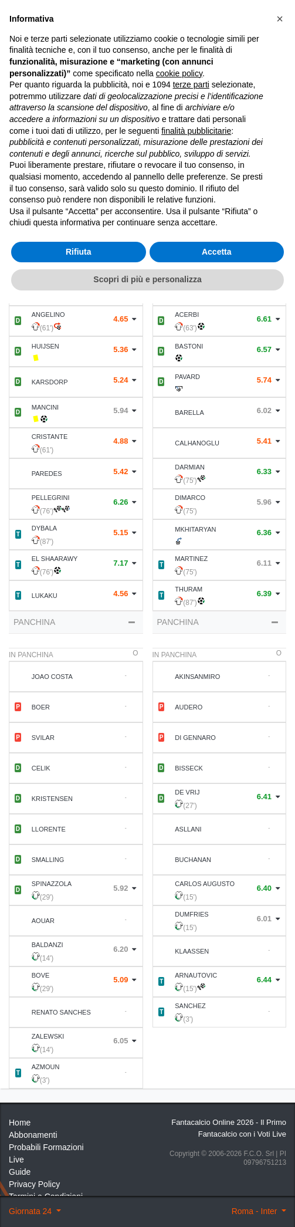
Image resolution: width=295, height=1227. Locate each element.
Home (19, 64)
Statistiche (61, 142)
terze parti (191, 1008)
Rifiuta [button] (78, 1175)
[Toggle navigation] (245, 36)
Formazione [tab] (76, 221)
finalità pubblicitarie (196, 1054)
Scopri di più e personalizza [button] (147, 1203)
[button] (279, 942)
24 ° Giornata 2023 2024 (83, 64)
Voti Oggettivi (162, 103)
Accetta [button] (217, 1175)
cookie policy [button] (179, 997)
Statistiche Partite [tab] (219, 221)
